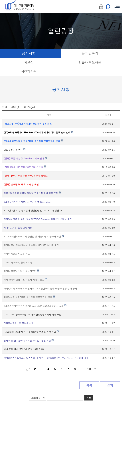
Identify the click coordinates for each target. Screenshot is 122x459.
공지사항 (29, 53)
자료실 (28, 62)
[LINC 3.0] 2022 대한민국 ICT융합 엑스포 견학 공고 (31, 331)
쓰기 (110, 385)
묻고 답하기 (90, 53)
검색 (88, 398)
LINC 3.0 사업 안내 (14, 149)
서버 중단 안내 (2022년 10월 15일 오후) (24, 349)
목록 (89, 385)
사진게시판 (28, 71)
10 (89, 369)
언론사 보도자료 (89, 62)
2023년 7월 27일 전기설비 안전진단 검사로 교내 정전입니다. (34, 210)
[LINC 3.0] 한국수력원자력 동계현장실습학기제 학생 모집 (32, 314)
